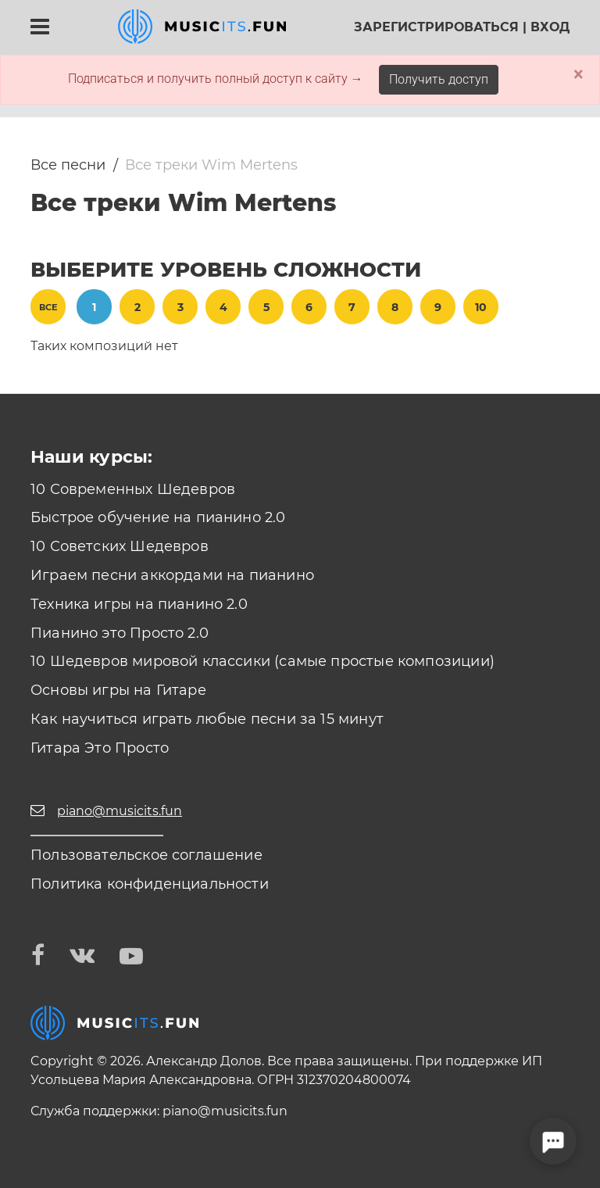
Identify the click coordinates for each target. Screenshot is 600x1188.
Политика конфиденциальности (149, 884)
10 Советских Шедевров (119, 546)
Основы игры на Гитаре (118, 690)
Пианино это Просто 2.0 (119, 633)
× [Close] (578, 74)
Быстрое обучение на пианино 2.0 (158, 517)
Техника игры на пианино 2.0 (139, 604)
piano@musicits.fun (225, 1111)
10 (481, 307)
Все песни (67, 165)
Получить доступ (438, 79)
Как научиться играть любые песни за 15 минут (207, 719)
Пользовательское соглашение (146, 855)
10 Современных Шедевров (132, 489)
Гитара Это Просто (99, 748)
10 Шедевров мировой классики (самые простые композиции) (262, 661)
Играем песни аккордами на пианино (172, 575)
